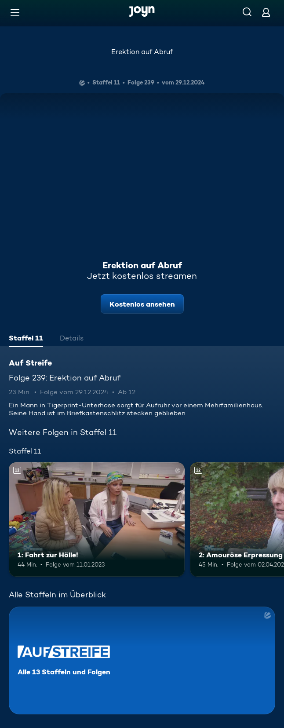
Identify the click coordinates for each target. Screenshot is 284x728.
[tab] (26, 339)
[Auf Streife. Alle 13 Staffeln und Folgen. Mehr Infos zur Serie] (142, 660)
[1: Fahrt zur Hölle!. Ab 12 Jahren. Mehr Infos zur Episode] (97, 519)
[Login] (266, 12)
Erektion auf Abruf (142, 52)
